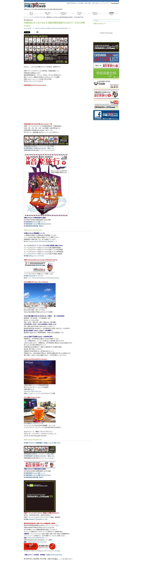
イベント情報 (34, 28)
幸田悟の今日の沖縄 (40, 17)
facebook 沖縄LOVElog (31, 391)
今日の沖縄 (40, 28)
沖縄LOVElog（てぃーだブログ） (35, 256)
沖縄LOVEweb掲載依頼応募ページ (38, 538)
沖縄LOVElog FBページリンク (34, 276)
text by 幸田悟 (27, 28)
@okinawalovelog (56, 555)
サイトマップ (104, 3)
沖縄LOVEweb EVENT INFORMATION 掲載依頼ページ (41, 241)
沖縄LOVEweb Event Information (37, 542)
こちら (61, 559)
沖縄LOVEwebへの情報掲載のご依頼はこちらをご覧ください (43, 443)
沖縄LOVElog (56, 28)
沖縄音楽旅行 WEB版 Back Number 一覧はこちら (39, 148)
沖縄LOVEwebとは (72, 3)
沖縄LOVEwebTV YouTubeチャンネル (36, 519)
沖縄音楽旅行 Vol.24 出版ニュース (35, 222)
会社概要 (81, 3)
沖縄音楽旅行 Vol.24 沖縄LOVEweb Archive (38, 224)
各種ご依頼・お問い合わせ (92, 3)
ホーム (25, 17)
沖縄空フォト (67, 28)
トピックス (31, 17)
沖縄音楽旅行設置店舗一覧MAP (34, 226)
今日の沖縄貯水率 (48, 28)
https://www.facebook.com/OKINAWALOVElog (45, 278)
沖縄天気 (61, 28)
